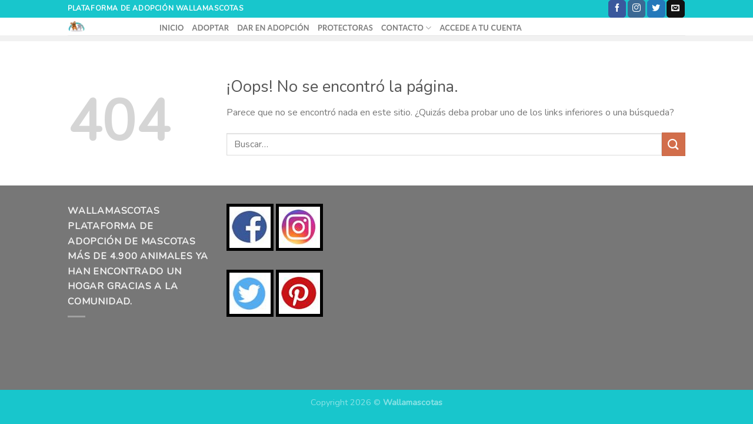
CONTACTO (406, 28)
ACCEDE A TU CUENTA (480, 27)
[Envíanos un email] (675, 9)
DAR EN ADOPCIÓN (273, 27)
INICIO (171, 27)
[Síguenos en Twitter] (656, 9)
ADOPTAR (210, 27)
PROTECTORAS (345, 27)
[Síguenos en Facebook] (617, 9)
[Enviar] (673, 143)
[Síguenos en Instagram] (636, 9)
